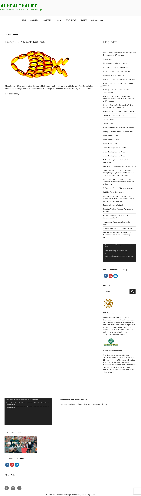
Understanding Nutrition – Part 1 (114, 148)
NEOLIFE (83, 20)
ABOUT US (34, 20)
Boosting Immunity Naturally (113, 205)
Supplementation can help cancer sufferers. (118, 128)
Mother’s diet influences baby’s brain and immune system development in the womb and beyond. (118, 181)
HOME (24, 20)
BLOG (59, 20)
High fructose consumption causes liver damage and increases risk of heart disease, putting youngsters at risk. (119, 198)
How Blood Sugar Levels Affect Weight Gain (119, 79)
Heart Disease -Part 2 (111, 140)
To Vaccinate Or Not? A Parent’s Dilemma (118, 188)
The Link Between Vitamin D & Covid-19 (117, 228)
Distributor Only (97, 20)
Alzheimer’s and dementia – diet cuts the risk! (119, 111)
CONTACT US (47, 20)
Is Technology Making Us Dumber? (115, 67)
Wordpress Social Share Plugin (59, 495)
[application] (119, 253)
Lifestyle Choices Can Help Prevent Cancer (118, 132)
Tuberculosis (107, 59)
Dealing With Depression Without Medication (119, 166)
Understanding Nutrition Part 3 (114, 156)
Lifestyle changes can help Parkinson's (117, 71)
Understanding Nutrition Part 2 (114, 152)
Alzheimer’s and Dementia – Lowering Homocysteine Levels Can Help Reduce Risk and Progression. (119, 98)
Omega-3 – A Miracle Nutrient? (25, 42)
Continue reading (12, 94)
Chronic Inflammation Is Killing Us (115, 63)
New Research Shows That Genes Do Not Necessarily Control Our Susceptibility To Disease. (118, 235)
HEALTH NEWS (70, 20)
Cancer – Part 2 (108, 124)
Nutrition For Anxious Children (113, 192)
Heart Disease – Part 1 (111, 136)
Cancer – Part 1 (108, 119)
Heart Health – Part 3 (110, 144)
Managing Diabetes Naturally (113, 75)
